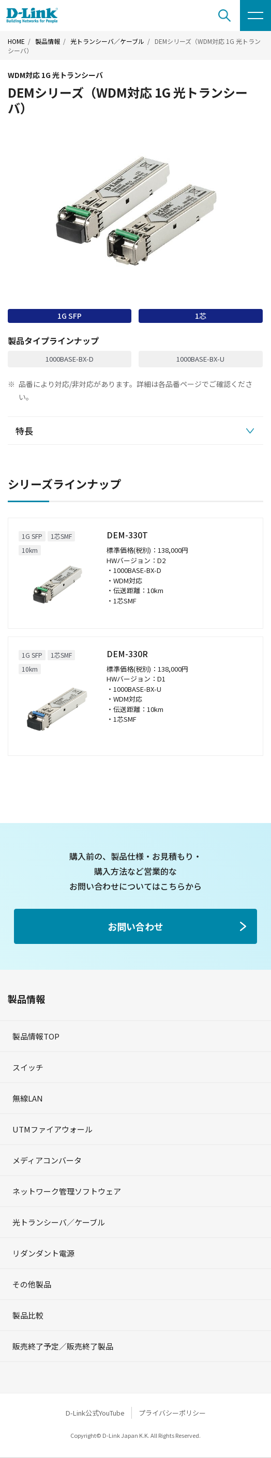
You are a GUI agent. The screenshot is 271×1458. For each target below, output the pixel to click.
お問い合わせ (135, 926)
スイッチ (27, 1067)
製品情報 (47, 41)
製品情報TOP (35, 1036)
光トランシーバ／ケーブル (107, 41)
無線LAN (27, 1098)
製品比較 (27, 1315)
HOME (16, 41)
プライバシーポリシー (172, 1413)
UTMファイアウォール (52, 1129)
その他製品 (31, 1284)
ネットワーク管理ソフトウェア (66, 1191)
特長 (24, 430)
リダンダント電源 (43, 1253)
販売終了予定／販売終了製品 (62, 1346)
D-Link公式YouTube (95, 1413)
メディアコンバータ (47, 1160)
